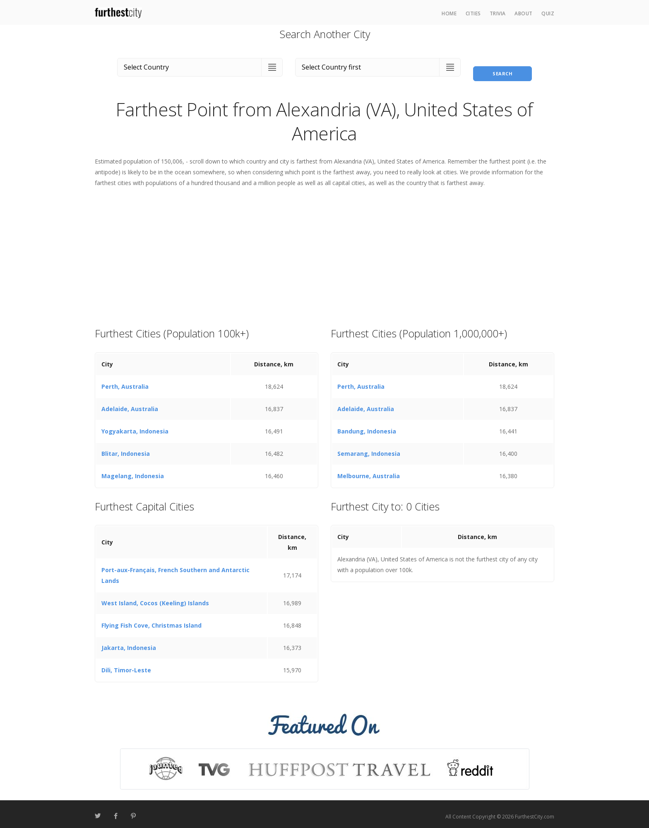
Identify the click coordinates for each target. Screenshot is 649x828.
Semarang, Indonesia (368, 449)
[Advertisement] (324, 252)
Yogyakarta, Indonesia (134, 426)
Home (449, 13)
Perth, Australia (125, 381)
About (523, 13)
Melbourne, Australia (368, 471)
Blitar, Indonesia (125, 449)
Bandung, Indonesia (366, 426)
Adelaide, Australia (129, 404)
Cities (473, 13)
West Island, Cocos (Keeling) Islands (155, 598)
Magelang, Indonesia (132, 471)
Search (502, 65)
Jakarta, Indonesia (128, 643)
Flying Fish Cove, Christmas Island (151, 621)
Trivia (498, 13)
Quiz (547, 13)
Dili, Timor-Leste (126, 665)
